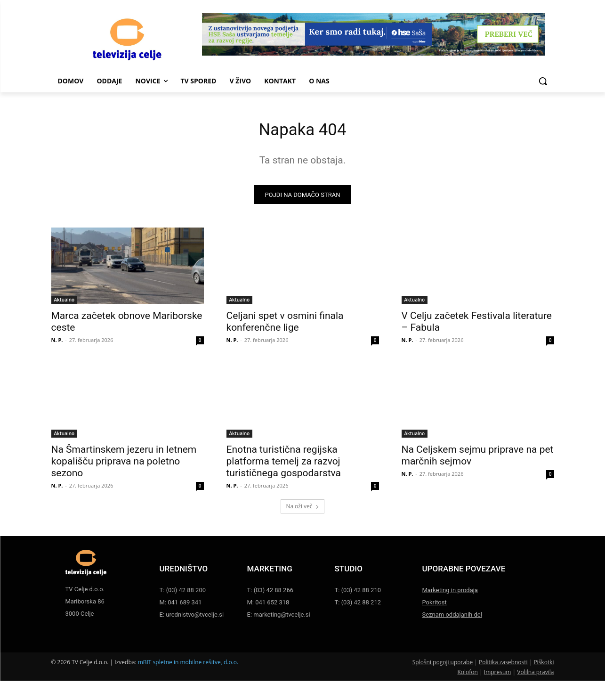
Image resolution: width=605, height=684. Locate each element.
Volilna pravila (535, 675)
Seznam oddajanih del (452, 617)
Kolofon (468, 675)
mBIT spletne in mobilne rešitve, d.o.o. (188, 665)
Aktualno (64, 303)
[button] (543, 81)
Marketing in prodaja (450, 593)
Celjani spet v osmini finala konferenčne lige (285, 324)
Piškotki (543, 665)
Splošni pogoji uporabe (442, 665)
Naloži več (302, 509)
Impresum (497, 675)
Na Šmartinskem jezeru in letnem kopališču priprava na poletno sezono (124, 464)
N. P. (57, 343)
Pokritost (434, 605)
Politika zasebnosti (503, 665)
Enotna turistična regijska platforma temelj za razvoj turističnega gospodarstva (283, 464)
